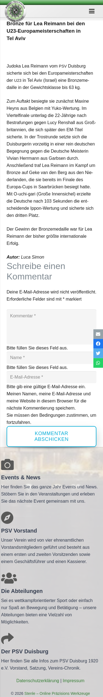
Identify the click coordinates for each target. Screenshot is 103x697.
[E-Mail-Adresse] (51, 377)
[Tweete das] (98, 353)
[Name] (51, 358)
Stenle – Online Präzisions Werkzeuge (56, 693)
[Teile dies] (98, 343)
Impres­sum (73, 680)
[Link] (15, 11)
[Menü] (91, 11)
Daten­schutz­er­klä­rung (37, 680)
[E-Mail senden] (98, 334)
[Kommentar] (51, 327)
